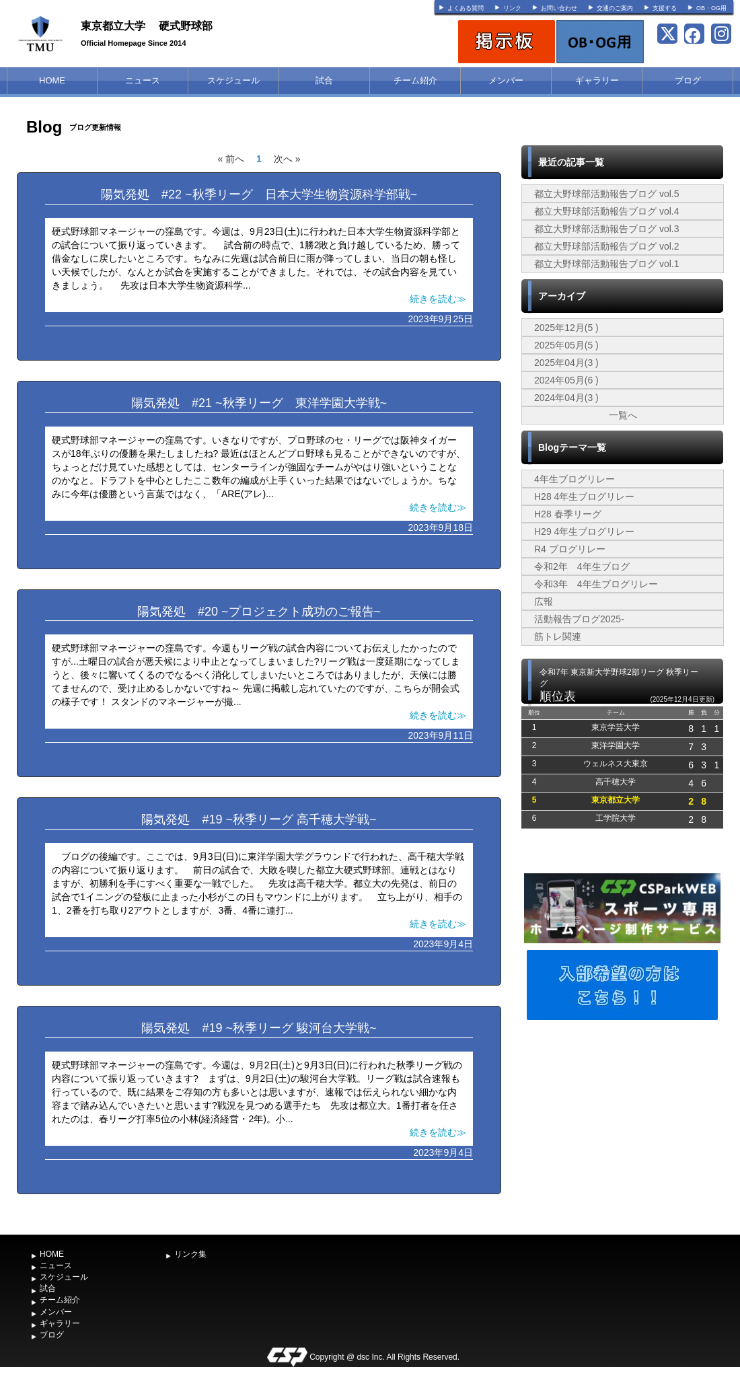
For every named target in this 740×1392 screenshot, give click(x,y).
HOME (52, 80)
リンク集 (190, 1254)
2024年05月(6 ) (566, 380)
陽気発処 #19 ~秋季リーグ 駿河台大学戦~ (258, 1028)
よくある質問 (465, 8)
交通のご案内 (615, 8)
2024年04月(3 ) (566, 397)
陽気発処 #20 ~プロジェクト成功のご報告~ (259, 611)
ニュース (142, 80)
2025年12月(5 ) (566, 327)
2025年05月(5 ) (566, 345)
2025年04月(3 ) (566, 362)
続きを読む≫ (438, 298)
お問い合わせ (559, 8)
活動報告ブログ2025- (579, 619)
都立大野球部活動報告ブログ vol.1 (606, 263)
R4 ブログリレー (569, 549)
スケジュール (233, 80)
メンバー (505, 80)
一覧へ (623, 415)
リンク (512, 8)
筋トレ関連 (557, 636)
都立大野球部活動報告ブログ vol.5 (606, 193)
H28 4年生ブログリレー (584, 496)
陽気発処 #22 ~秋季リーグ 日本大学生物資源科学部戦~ (259, 194)
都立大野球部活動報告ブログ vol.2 (606, 246)
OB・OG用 (711, 8)
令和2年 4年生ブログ (582, 566)
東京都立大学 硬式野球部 (147, 26)
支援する (665, 8)
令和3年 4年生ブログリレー (596, 584)
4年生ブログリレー (574, 479)
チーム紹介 (415, 80)
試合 (324, 80)
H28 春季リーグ (567, 514)
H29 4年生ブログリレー (584, 531)
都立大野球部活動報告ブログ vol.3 (606, 228)
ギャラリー (597, 80)
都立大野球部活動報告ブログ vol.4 (606, 211)
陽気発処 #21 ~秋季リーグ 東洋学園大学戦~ (259, 403)
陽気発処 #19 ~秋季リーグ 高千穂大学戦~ (258, 819)
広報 (543, 601)
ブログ (688, 80)
